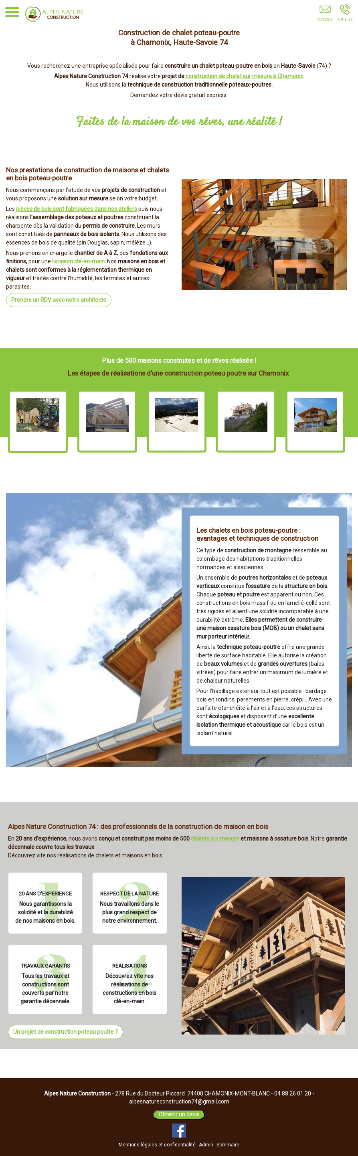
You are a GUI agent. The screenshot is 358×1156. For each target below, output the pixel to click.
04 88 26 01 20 (292, 1093)
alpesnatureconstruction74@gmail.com (179, 1101)
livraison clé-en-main (78, 261)
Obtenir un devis (179, 1114)
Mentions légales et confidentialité (157, 1145)
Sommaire (227, 1145)
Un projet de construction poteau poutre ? (65, 1032)
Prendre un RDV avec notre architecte (58, 300)
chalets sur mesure (215, 838)
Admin (206, 1145)
